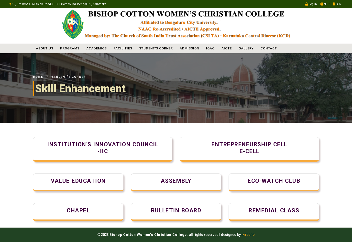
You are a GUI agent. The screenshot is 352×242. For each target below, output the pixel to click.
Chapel (78, 210)
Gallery (246, 48)
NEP (324, 4)
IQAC (210, 48)
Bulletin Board (176, 210)
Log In (311, 4)
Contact (269, 48)
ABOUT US (44, 48)
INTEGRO (248, 235)
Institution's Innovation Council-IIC (102, 148)
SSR (337, 4)
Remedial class (274, 210)
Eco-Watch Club (274, 181)
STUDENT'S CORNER (156, 48)
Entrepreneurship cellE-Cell (249, 148)
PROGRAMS (69, 48)
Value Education (78, 181)
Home (38, 77)
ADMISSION (189, 48)
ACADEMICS (96, 48)
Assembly (176, 181)
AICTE (226, 48)
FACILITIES (123, 48)
